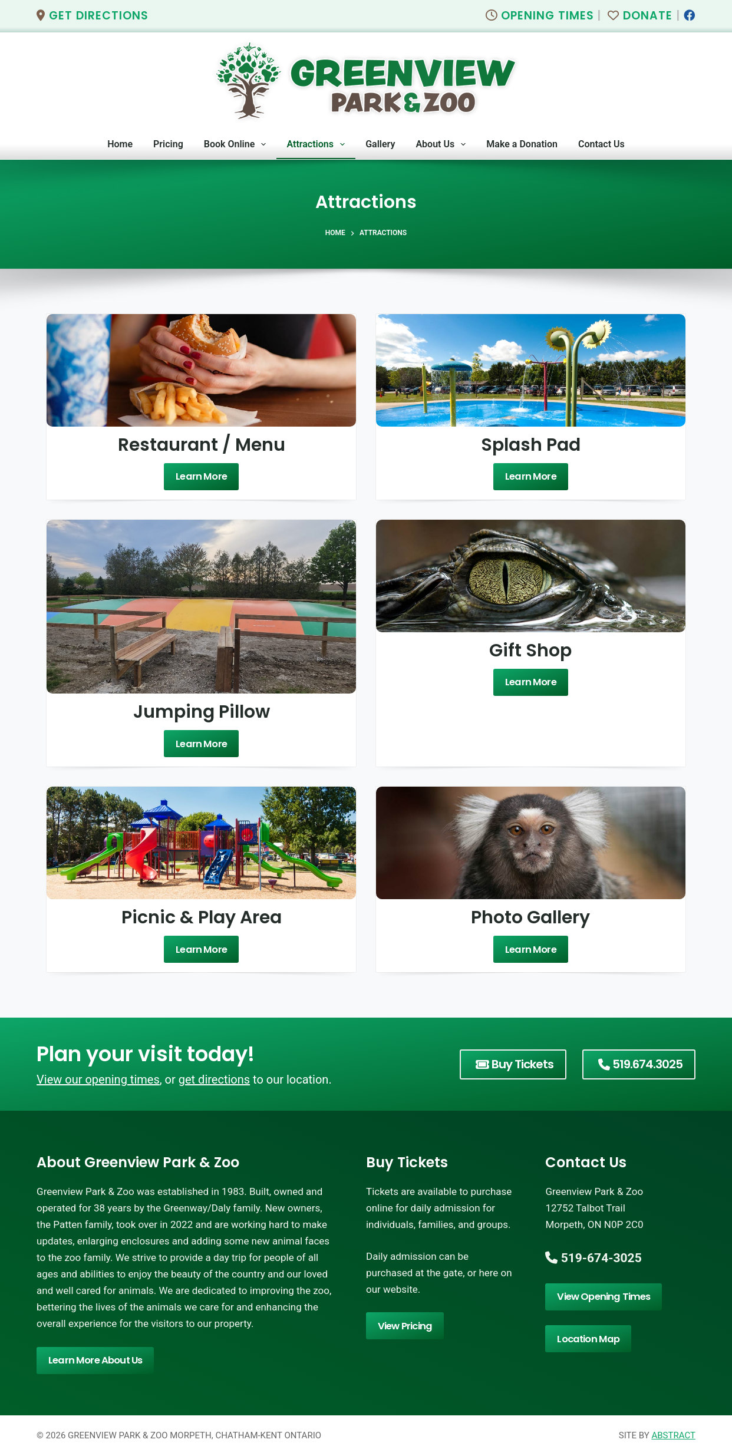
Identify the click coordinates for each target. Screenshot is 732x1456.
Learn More (201, 476)
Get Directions (93, 16)
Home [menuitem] (120, 144)
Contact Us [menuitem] (601, 144)
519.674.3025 (640, 1064)
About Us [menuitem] (443, 144)
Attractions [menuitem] (317, 144)
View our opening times (98, 1079)
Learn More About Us (94, 1360)
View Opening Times (601, 1296)
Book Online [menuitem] (237, 144)
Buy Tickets (514, 1064)
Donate (640, 16)
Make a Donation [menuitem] (522, 144)
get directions (214, 1079)
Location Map (587, 1338)
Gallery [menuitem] (380, 144)
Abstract (673, 1435)
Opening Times (540, 16)
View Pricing (404, 1325)
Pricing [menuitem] (168, 144)
